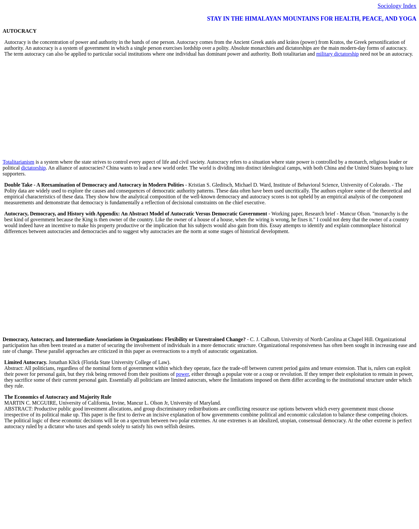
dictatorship (33, 168)
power (182, 374)
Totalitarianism (18, 162)
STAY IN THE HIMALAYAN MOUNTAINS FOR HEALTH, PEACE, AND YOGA (311, 18)
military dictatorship (337, 54)
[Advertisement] (199, 108)
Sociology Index (397, 6)
